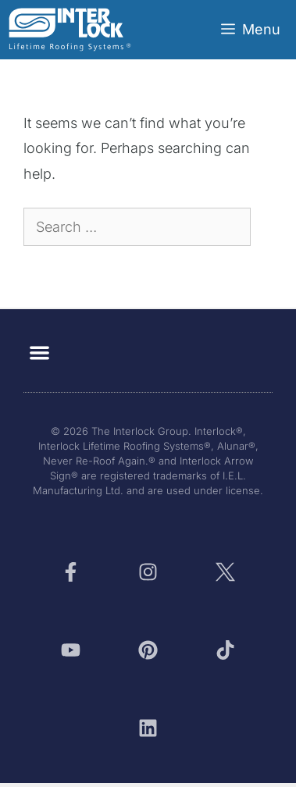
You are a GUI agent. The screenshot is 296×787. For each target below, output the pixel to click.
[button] (39, 353)
